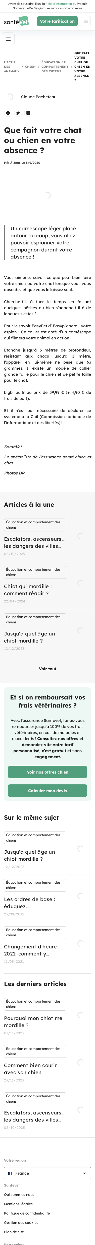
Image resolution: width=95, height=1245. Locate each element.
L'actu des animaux (11, 66)
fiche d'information (58, 4)
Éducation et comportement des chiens (55, 66)
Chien (30, 67)
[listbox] (47, 585)
